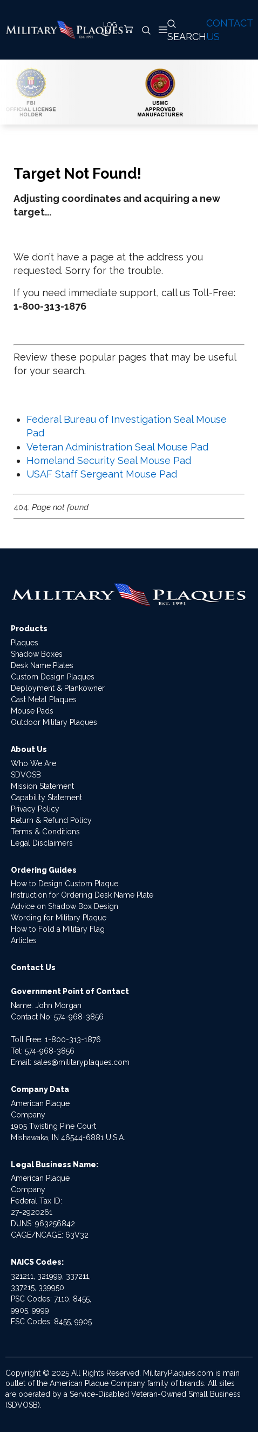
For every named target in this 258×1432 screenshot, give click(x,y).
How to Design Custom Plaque (64, 883)
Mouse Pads (32, 711)
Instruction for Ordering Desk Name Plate (82, 895)
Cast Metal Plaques (44, 699)
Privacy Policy (35, 809)
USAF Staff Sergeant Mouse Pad (101, 474)
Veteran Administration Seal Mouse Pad (117, 447)
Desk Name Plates (42, 665)
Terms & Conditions (45, 831)
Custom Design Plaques (52, 676)
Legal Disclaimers (42, 843)
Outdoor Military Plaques (54, 722)
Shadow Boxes (37, 654)
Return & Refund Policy (51, 820)
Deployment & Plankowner (58, 688)
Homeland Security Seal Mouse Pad (108, 460)
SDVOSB (26, 774)
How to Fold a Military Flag (58, 929)
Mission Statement (42, 786)
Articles (24, 940)
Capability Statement (46, 797)
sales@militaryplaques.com (81, 1062)
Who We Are (33, 763)
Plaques (24, 642)
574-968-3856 (79, 1016)
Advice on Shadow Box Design (64, 906)
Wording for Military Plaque (58, 917)
